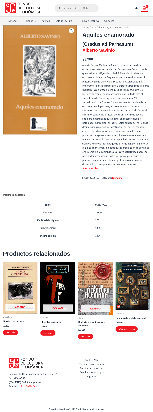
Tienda (30, 20)
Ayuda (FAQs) (92, 360)
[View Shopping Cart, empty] (144, 8)
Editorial (14, 20)
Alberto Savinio (98, 50)
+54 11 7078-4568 (28, 386)
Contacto (107, 20)
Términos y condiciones (91, 364)
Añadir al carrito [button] (126, 329)
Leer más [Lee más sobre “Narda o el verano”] (10, 332)
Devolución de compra (92, 372)
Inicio (85, 27)
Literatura (103, 27)
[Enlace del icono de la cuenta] (136, 8)
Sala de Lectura (63, 20)
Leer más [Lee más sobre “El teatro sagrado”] (48, 332)
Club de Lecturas (87, 21)
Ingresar (91, 376)
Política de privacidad (91, 368)
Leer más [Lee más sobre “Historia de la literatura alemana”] (85, 336)
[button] (18, 20)
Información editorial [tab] (14, 194)
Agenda (44, 21)
